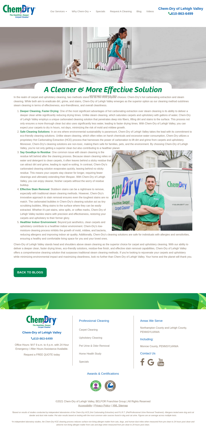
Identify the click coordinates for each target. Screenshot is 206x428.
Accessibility (85, 405)
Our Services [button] (58, 11)
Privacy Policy (102, 405)
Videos (150, 11)
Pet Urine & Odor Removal (94, 345)
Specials (100, 11)
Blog (138, 11)
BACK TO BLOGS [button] (30, 272)
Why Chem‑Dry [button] (81, 11)
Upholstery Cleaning (90, 337)
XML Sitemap (120, 405)
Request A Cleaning (121, 11)
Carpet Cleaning (88, 329)
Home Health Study (90, 353)
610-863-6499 (180, 14)
